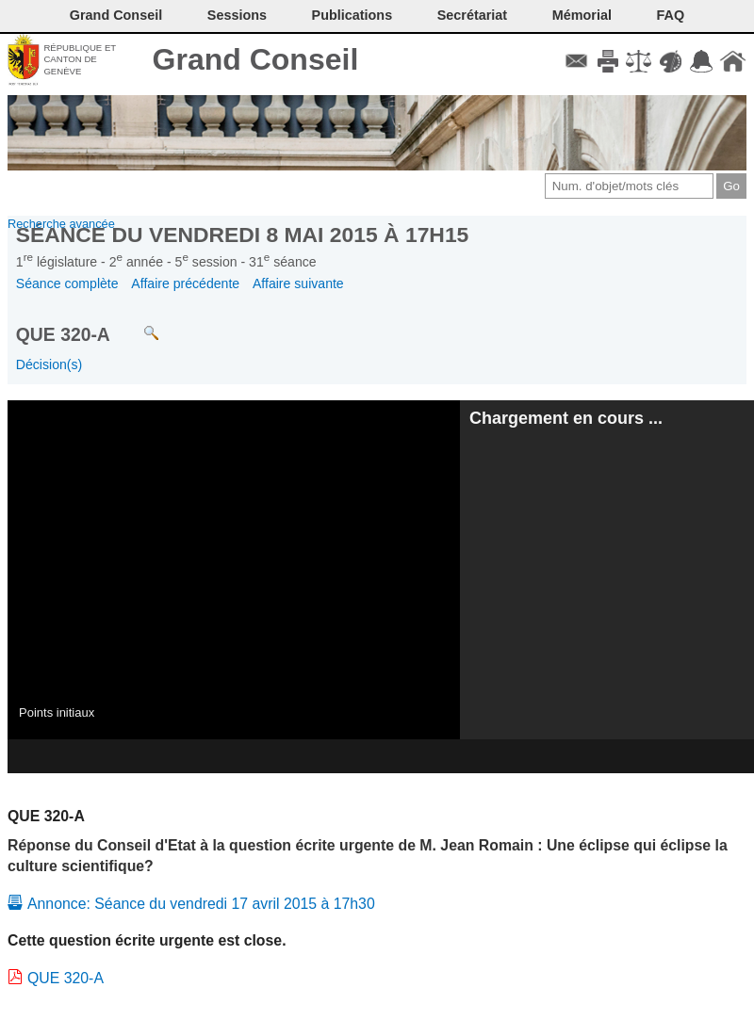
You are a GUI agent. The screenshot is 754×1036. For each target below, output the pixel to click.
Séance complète (67, 283)
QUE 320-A (65, 978)
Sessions (237, 15)
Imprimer (607, 61)
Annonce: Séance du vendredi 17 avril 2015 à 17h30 (201, 904)
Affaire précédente (185, 283)
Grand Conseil (256, 59)
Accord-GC (701, 61)
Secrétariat (472, 15)
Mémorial (582, 15)
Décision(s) (49, 364)
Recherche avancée (61, 224)
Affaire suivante (298, 283)
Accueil (732, 61)
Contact (576, 61)
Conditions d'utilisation (638, 61)
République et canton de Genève (79, 59)
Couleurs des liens (670, 61)
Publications (352, 15)
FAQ (671, 15)
